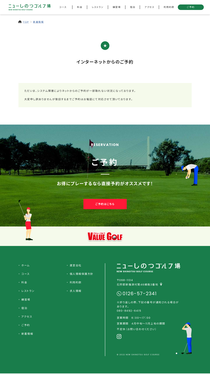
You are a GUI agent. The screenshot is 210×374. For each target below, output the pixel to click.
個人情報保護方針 (81, 274)
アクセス (26, 316)
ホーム (25, 265)
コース (25, 274)
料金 (24, 282)
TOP (26, 22)
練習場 (25, 299)
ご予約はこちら (105, 204)
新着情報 (38, 22)
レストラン (27, 291)
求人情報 (76, 291)
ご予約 (191, 7)
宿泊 (24, 308)
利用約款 (76, 282)
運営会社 (76, 265)
